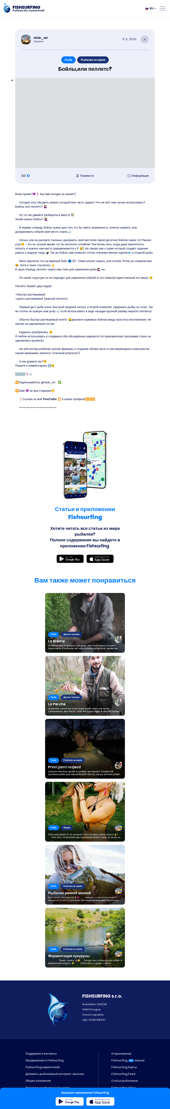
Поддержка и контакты (41, 1053)
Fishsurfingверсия (127, 1060)
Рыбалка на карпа (93, 60)
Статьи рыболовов (124, 1081)
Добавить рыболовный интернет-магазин (55, 1074)
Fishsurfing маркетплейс (43, 1067)
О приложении (121, 1053)
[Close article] (144, 39)
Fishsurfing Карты (124, 1067)
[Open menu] (162, 8)
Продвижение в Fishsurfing (45, 1060)
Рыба (68, 60)
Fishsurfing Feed (123, 1074)
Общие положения (38, 1081)
